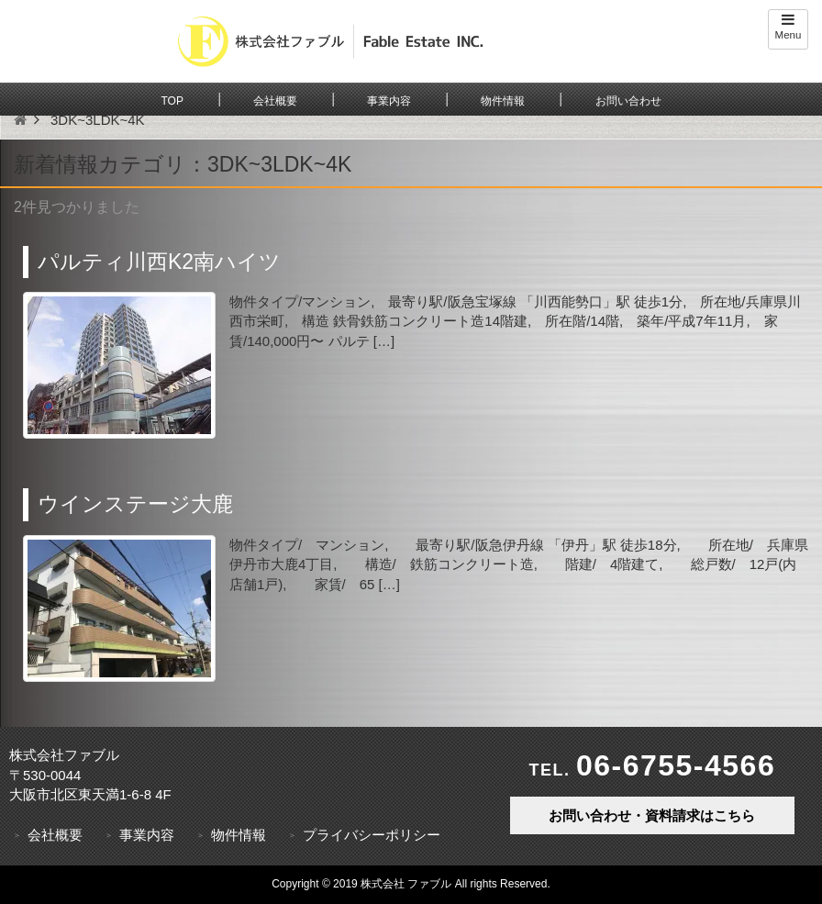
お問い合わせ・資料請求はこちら (652, 815)
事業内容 (389, 101)
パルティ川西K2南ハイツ (159, 261)
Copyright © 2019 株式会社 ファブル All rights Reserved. (411, 883)
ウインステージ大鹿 (135, 504)
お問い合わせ (628, 101)
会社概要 (275, 101)
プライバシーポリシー (371, 835)
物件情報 (503, 101)
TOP (172, 101)
